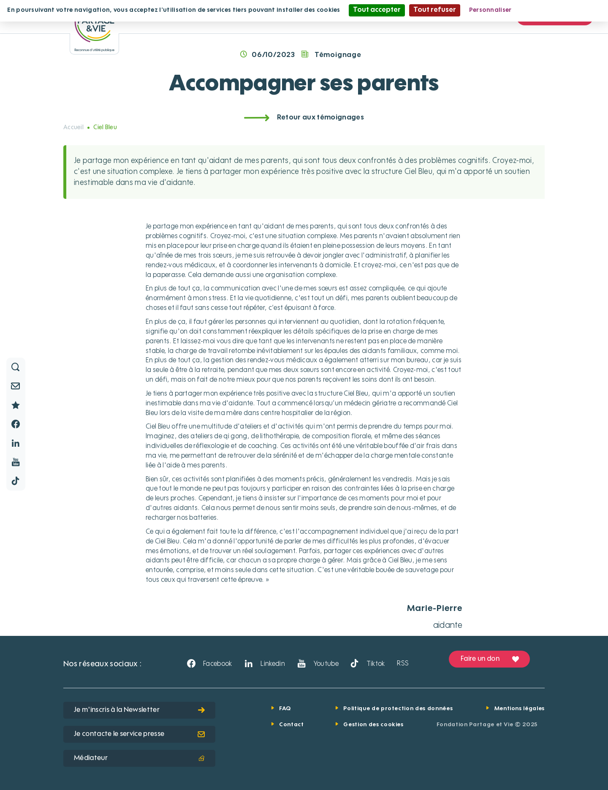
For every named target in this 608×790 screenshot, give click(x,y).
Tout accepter (377, 10)
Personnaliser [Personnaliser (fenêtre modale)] (490, 10)
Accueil (73, 127)
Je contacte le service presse (139, 734)
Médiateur (139, 758)
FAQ (285, 708)
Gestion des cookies (373, 725)
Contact (291, 725)
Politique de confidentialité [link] (561, 10)
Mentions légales (519, 708)
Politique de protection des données (398, 708)
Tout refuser (434, 10)
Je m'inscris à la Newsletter (139, 710)
